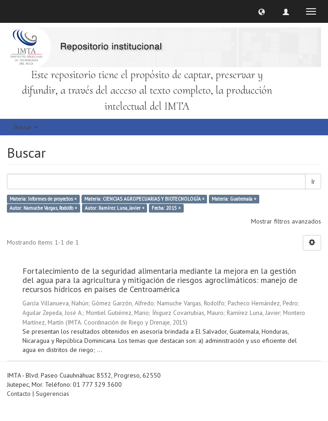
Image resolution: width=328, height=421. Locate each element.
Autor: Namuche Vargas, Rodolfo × (43, 208)
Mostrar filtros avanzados (286, 221)
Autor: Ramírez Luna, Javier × (114, 208)
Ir (313, 181)
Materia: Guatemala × (234, 199)
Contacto (19, 393)
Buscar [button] (26, 127)
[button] (261, 11)
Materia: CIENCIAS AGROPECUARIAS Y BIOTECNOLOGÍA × (144, 199)
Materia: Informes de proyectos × (43, 199)
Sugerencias (52, 393)
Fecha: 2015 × (166, 208)
